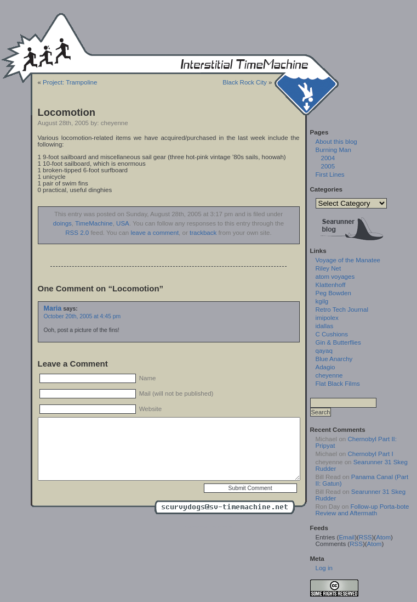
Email (347, 537)
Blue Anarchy (334, 359)
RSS (365, 537)
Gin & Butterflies (338, 342)
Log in (324, 568)
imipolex (327, 317)
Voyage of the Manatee (348, 260)
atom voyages (335, 276)
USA (122, 223)
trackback (203, 232)
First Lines (330, 174)
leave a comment (154, 232)
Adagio (325, 367)
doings (62, 223)
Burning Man (333, 150)
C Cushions (332, 334)
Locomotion (66, 112)
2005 (328, 166)
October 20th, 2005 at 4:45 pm (82, 316)
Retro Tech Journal (342, 309)
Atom (383, 537)
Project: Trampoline (70, 82)
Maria (53, 308)
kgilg (322, 301)
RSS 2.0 (77, 232)
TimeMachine (94, 223)
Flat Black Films (338, 383)
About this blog (336, 141)
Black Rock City (244, 82)
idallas (325, 326)
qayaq (324, 350)
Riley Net (328, 268)
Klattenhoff (331, 285)
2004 (328, 158)
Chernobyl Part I (370, 454)
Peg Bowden (333, 293)
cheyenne (329, 375)
